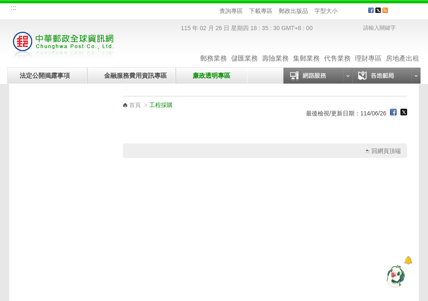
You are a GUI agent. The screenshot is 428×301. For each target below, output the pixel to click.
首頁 (135, 105)
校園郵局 (85, 9)
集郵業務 (306, 50)
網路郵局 (141, 9)
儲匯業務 (244, 50)
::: (13, 7)
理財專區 (368, 50)
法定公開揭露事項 (45, 75)
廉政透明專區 (211, 75)
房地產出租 (402, 50)
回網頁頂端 (386, 151)
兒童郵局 (113, 9)
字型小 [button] (343, 11)
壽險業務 (275, 50)
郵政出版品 (293, 11)
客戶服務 (406, 13)
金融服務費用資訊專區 (135, 75)
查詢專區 (231, 11)
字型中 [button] (351, 11)
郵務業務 (213, 50)
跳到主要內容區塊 (4, 4)
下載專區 (261, 11)
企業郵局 (57, 9)
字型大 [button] (359, 11)
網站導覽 (29, 9)
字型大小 (326, 11)
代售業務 (337, 50)
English (170, 9)
